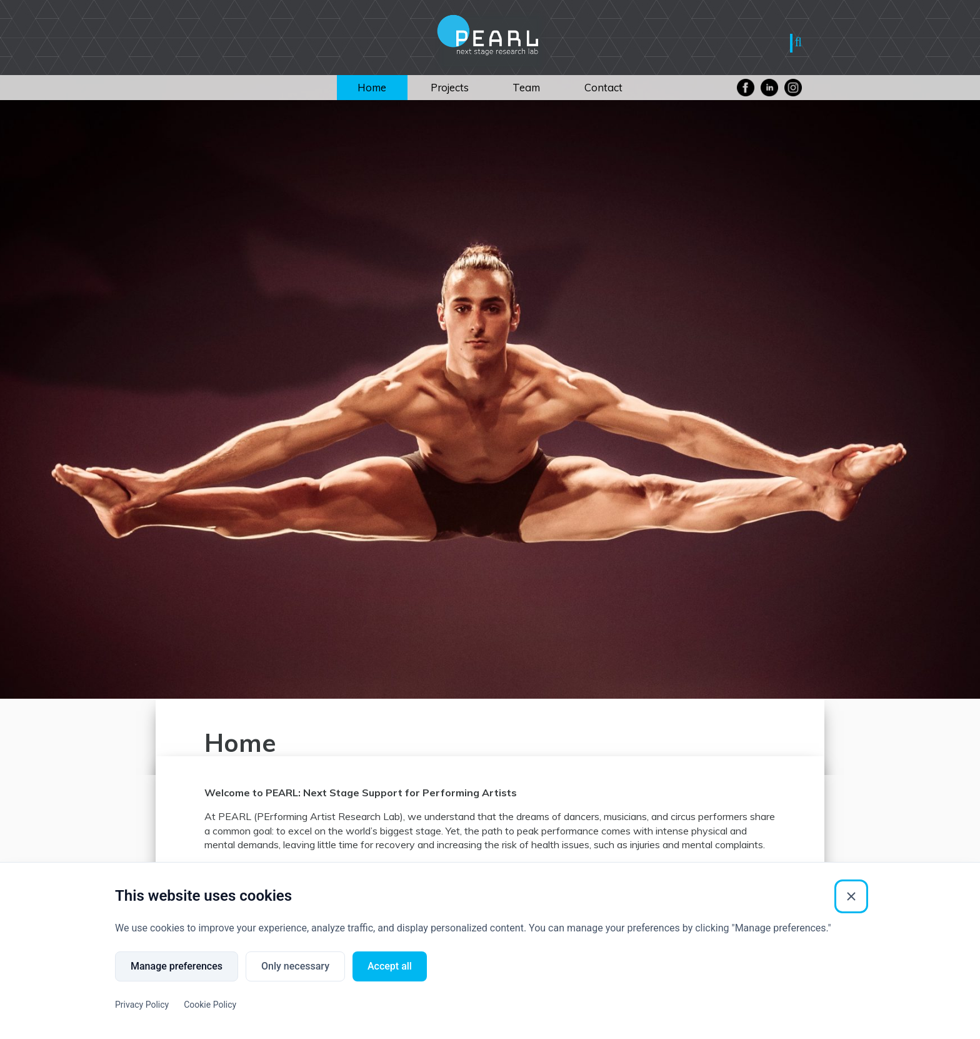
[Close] (851, 896)
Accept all (390, 966)
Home (372, 87)
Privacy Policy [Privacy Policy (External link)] (142, 1005)
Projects (450, 87)
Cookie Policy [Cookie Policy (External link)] (210, 1005)
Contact (603, 87)
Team (526, 87)
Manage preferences (176, 966)
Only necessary (295, 966)
